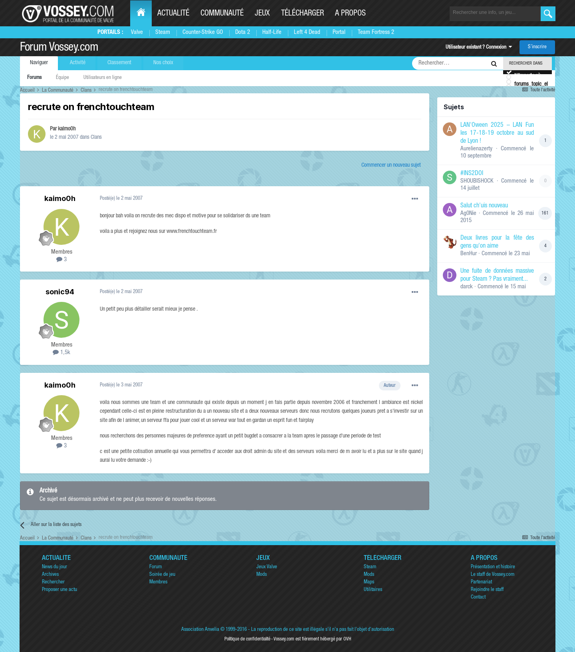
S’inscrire (537, 47)
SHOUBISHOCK (477, 181)
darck (466, 287)
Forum (155, 567)
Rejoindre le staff (487, 590)
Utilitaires (373, 590)
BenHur (468, 254)
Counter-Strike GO (202, 32)
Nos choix (163, 63)
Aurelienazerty (476, 149)
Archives (50, 574)
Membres (158, 582)
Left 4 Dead (307, 32)
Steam (162, 32)
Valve (137, 32)
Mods (261, 574)
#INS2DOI (471, 174)
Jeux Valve (266, 567)
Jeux (262, 14)
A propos (350, 14)
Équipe (62, 78)
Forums (34, 78)
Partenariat (481, 582)
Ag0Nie (468, 214)
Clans (96, 137)
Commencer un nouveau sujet (391, 165)
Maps (369, 582)
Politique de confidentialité (247, 639)
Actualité (173, 14)
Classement (119, 63)
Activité (77, 63)
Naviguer (39, 63)
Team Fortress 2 (376, 32)
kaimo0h (66, 129)
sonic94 (60, 292)
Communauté (222, 14)
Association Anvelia (200, 629)
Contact (478, 597)
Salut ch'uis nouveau (484, 206)
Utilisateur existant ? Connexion (479, 47)
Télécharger (302, 14)
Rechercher (53, 582)
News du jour (54, 567)
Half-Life (272, 32)
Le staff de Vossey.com (492, 574)
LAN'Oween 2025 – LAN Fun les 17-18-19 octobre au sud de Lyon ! (497, 133)
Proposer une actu (59, 590)
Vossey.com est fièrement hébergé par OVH (312, 639)
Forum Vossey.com (59, 48)
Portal (339, 32)
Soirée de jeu (162, 574)
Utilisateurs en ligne (102, 78)
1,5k (61, 353)
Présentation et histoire (493, 567)
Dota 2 (242, 32)
